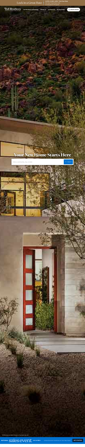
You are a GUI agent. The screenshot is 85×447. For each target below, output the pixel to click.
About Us (43, 9)
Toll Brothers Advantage (30, 9)
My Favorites (61, 9)
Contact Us (51, 9)
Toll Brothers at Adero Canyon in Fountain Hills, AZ (15, 435)
